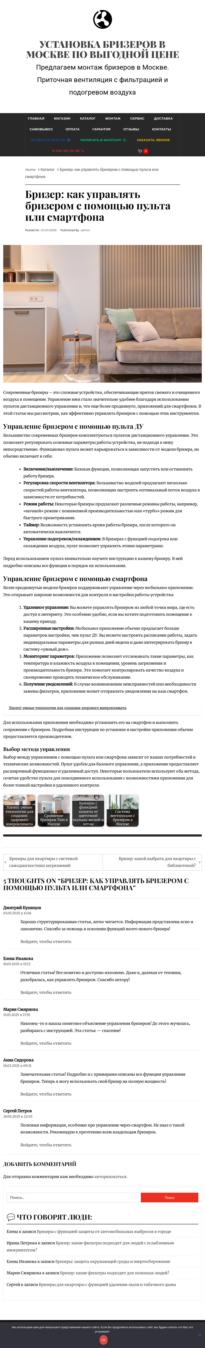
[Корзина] (145, 150)
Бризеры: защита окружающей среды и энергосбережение (112, 1261)
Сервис (137, 118)
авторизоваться (110, 1176)
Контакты (161, 129)
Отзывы (131, 129)
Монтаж (113, 118)
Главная (36, 118)
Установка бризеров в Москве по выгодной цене (102, 48)
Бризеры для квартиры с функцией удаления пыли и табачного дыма (107, 1284)
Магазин (62, 118)
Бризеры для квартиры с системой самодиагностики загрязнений (43, 862)
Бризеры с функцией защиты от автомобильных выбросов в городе (104, 1231)
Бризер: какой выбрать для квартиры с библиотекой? (157, 862)
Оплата (73, 129)
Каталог (88, 118)
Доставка (163, 118)
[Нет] (199, 1338)
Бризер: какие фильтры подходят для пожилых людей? (114, 1272)
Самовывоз (40, 129)
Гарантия (101, 129)
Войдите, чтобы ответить (45, 941)
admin (85, 230)
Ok (103, 1340)
